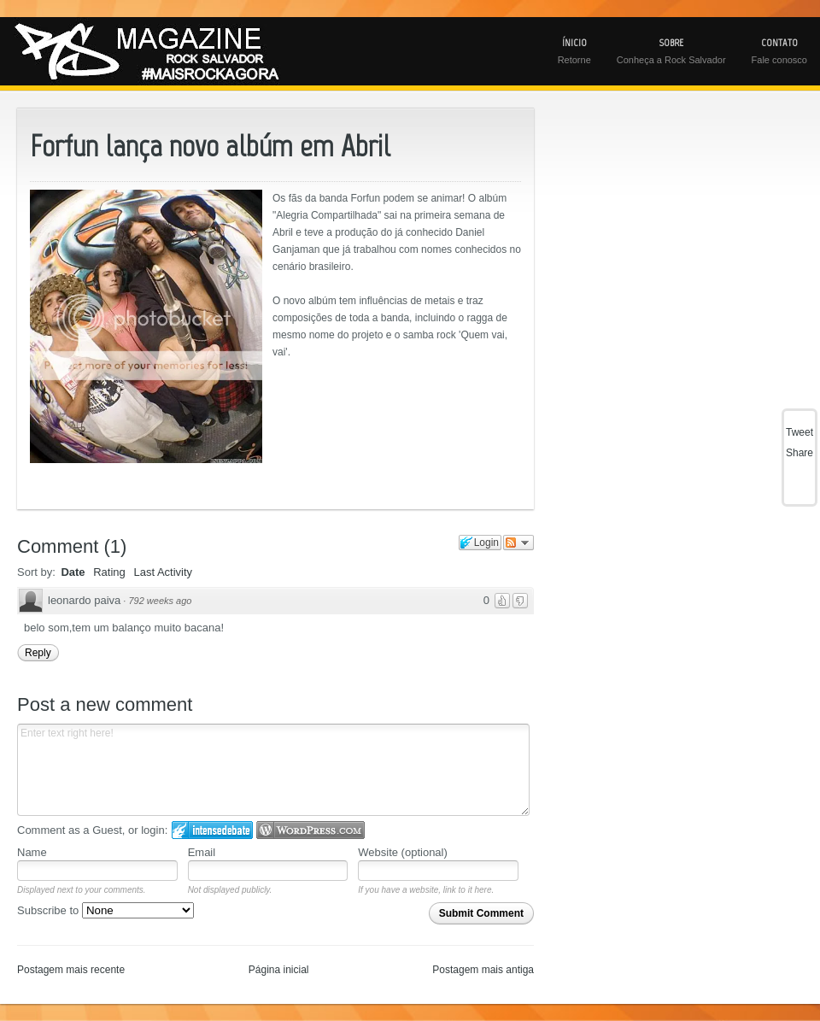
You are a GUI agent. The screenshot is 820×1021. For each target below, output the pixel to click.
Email (202, 852)
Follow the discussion (518, 542)
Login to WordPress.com (310, 830)
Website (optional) (403, 852)
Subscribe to (105, 910)
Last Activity (162, 572)
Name (32, 852)
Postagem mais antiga (483, 970)
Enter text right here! (273, 770)
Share (799, 453)
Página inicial (279, 970)
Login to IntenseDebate (212, 830)
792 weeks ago (159, 601)
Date (73, 572)
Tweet (799, 432)
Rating (109, 572)
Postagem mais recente (71, 970)
